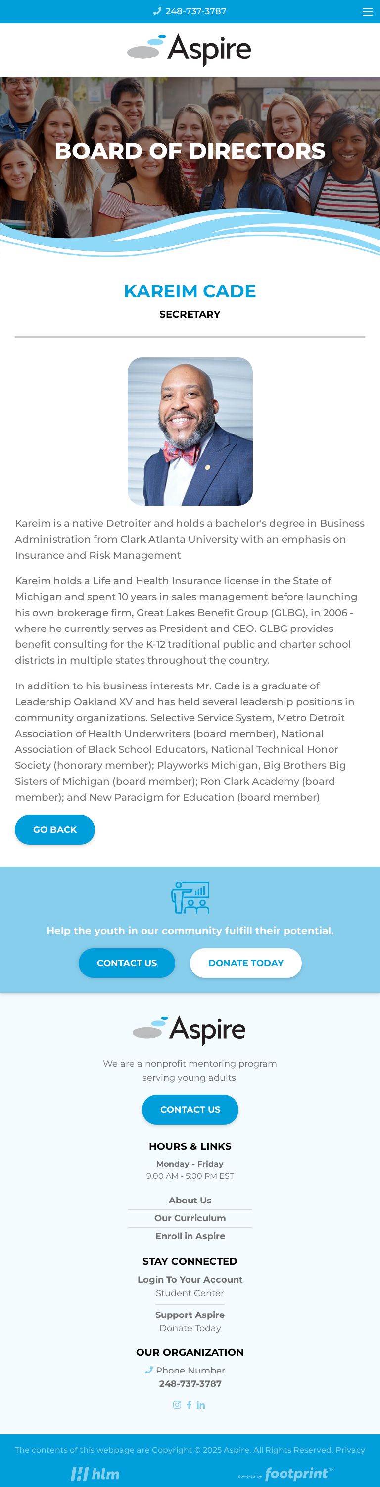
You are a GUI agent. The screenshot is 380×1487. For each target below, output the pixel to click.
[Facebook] (190, 1406)
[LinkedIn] (202, 1406)
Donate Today (246, 963)
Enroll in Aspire (190, 1236)
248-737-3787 (190, 11)
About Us (190, 1200)
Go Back (55, 829)
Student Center (190, 1286)
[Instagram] (178, 1406)
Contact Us (127, 963)
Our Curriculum (190, 1218)
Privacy (350, 1450)
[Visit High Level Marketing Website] (95, 1476)
